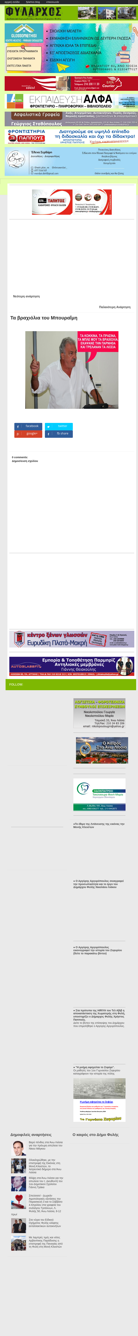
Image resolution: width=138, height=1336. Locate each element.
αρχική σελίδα (12, 2)
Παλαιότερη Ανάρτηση (115, 307)
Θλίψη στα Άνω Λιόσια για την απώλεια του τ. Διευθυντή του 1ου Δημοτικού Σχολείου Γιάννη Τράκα (46, 1182)
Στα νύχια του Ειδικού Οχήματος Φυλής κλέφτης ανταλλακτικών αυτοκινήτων (45, 1223)
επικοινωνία (52, 2)
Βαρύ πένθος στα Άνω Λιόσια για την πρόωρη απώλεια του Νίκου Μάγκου (46, 1145)
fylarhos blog (33, 2)
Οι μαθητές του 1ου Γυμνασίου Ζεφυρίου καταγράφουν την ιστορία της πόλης (96, 1072)
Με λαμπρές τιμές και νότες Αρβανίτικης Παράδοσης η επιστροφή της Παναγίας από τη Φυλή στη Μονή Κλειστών (46, 1242)
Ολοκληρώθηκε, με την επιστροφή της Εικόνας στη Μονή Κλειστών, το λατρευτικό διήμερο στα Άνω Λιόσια (45, 1166)
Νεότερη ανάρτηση (26, 296)
